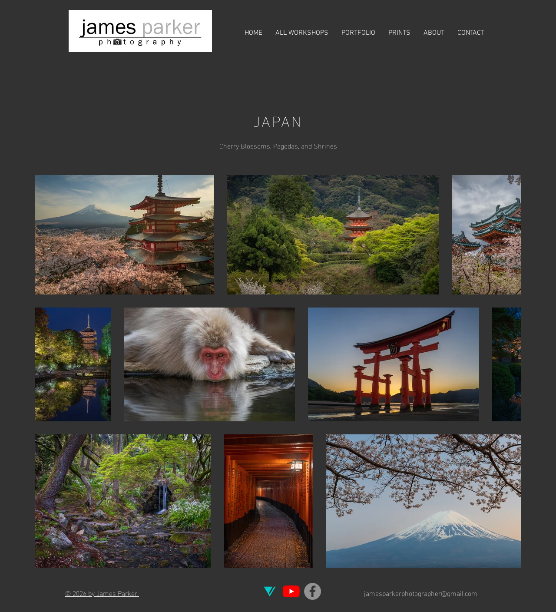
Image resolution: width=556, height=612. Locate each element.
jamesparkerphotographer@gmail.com (420, 592)
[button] (358, 33)
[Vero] (269, 591)
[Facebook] (312, 591)
